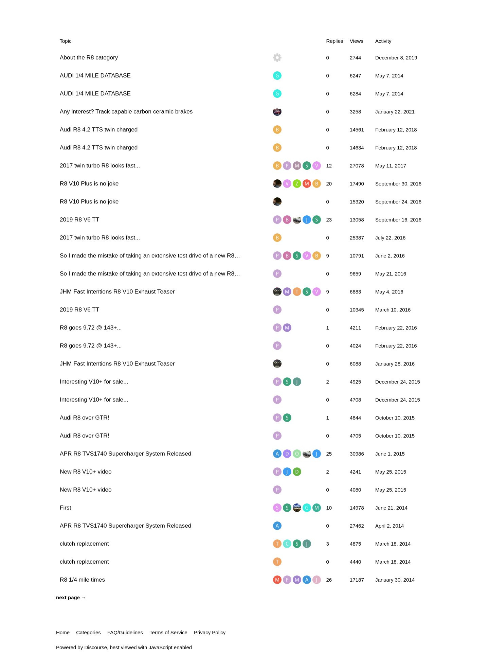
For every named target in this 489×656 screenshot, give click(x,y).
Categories (88, 632)
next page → (71, 597)
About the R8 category (89, 57)
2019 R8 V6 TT (79, 219)
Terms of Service (168, 632)
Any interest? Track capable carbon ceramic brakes (126, 111)
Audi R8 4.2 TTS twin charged (99, 129)
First (65, 507)
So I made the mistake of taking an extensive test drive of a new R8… (150, 255)
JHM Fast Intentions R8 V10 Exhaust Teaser (117, 291)
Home (63, 632)
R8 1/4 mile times (82, 579)
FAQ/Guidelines (125, 632)
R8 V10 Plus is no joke (89, 183)
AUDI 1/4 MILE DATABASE (95, 75)
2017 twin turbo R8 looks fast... (100, 165)
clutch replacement (84, 543)
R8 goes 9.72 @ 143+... (91, 327)
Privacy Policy (209, 632)
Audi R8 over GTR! (84, 417)
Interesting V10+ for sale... (94, 381)
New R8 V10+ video (86, 471)
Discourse (95, 647)
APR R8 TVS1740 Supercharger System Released (125, 453)
